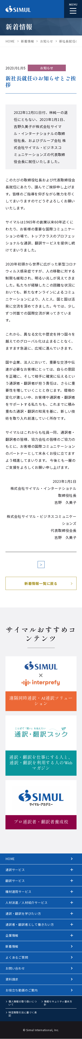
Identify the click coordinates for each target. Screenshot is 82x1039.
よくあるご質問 (16, 957)
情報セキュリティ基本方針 (58, 1003)
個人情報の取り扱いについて (23, 1003)
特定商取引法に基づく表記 (23, 1014)
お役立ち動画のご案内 (21, 990)
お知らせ (46, 68)
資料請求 (11, 979)
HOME (10, 859)
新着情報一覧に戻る (41, 583)
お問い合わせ (15, 968)
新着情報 (11, 946)
